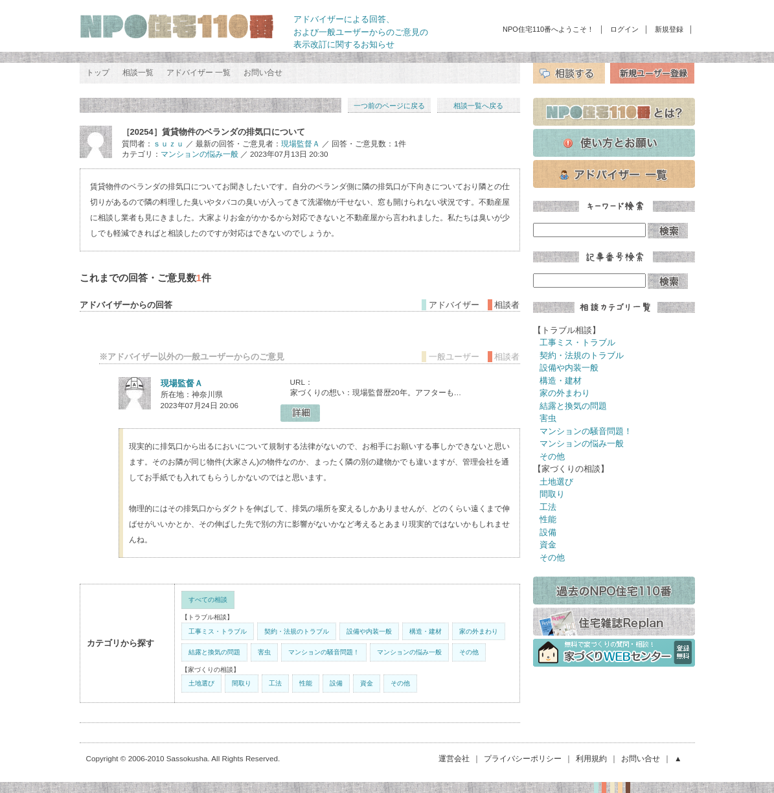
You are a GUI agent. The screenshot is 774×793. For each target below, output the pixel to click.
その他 (469, 652)
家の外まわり (478, 631)
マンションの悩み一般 (199, 154)
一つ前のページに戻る (389, 105)
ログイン (624, 29)
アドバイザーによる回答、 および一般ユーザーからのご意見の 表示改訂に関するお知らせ (360, 31)
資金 (366, 683)
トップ (97, 72)
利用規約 (591, 758)
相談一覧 (138, 72)
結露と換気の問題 (214, 652)
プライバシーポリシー (523, 758)
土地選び (201, 683)
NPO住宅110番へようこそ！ (548, 29)
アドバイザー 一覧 (198, 72)
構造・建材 (425, 631)
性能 (305, 683)
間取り (241, 683)
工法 (275, 683)
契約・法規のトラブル (296, 631)
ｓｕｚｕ (168, 143)
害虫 (264, 652)
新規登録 (669, 29)
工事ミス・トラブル (217, 631)
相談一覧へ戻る (478, 105)
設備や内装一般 (369, 631)
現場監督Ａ (300, 143)
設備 (336, 683)
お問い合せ (263, 72)
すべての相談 (207, 599)
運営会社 (454, 758)
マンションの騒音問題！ (323, 652)
